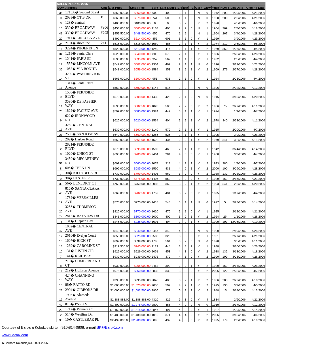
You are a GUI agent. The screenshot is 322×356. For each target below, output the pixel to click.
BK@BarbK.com (110, 327)
